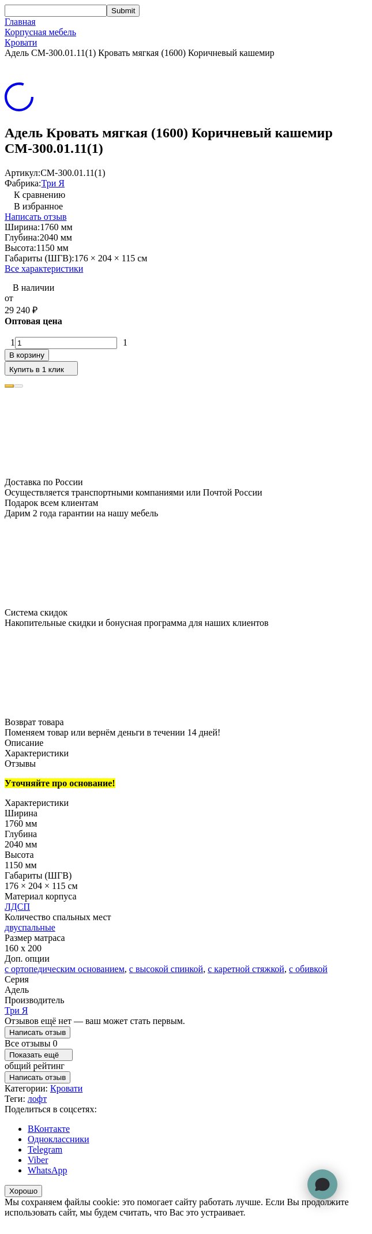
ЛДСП (17, 907)
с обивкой (308, 969)
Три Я (53, 183)
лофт (37, 1099)
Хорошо (23, 1191)
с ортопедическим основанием (65, 969)
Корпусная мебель (40, 32)
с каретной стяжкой (246, 969)
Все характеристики (44, 268)
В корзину (26, 355)
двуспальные (30, 927)
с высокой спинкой (166, 969)
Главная (20, 22)
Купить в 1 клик (41, 368)
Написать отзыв (35, 217)
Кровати (21, 42)
